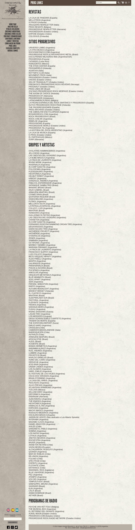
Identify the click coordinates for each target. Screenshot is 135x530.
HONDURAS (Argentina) (39, 213)
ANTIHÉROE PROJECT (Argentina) (44, 231)
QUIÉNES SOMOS (13, 50)
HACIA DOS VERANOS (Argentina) (44, 376)
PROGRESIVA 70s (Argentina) (42, 128)
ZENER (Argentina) (37, 238)
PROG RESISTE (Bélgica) (40, 27)
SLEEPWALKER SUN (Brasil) (41, 298)
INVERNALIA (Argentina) (39, 165)
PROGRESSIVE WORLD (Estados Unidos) (47, 126)
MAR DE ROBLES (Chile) (40, 454)
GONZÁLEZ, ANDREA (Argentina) (43, 181)
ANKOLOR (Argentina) (38, 273)
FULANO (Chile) (36, 459)
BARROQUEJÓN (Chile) (39, 332)
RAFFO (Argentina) (37, 286)
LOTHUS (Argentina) (37, 436)
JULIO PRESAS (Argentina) (40, 385)
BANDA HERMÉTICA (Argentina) (43, 346)
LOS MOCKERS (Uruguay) (40, 316)
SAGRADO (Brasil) (37, 486)
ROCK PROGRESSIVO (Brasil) (42, 117)
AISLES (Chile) (35, 427)
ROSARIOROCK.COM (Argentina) (43, 114)
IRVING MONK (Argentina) (40, 162)
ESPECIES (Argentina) (38, 408)
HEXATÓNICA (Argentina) (40, 174)
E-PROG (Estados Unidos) (40, 135)
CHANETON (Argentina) (39, 220)
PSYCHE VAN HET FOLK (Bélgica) (44, 507)
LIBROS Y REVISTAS (13, 41)
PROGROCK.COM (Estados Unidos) (44, 516)
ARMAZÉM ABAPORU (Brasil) (42, 192)
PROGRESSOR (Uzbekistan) (41, 98)
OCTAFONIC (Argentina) (39, 243)
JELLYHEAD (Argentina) (39, 153)
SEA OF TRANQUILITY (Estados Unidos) (46, 82)
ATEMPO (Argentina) (38, 477)
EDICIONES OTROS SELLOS (13, 33)
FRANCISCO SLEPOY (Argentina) (43, 252)
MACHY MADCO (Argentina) (41, 410)
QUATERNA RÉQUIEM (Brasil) (42, 197)
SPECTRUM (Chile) (37, 461)
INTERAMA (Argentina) (38, 420)
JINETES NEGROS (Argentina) (42, 438)
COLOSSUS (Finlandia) (39, 36)
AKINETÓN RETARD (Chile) (41, 445)
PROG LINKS (12, 45)
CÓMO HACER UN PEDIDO (12, 43)
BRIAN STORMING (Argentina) (42, 378)
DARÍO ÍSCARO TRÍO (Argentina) (43, 229)
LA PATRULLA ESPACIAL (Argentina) (45, 206)
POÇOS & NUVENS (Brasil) (40, 268)
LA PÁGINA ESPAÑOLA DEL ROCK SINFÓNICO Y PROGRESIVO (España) (61, 103)
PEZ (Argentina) (35, 475)
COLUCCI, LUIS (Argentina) (41, 208)
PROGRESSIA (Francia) (39, 59)
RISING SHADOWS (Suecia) (41, 312)
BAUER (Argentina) (37, 443)
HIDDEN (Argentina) (37, 305)
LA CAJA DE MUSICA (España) (42, 133)
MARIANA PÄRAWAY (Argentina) (43, 247)
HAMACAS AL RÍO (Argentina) (42, 406)
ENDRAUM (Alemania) (38, 397)
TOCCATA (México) (37, 390)
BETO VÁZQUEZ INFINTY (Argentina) (45, 257)
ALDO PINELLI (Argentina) (40, 259)
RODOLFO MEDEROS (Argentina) (43, 413)
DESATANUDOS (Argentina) (41, 227)
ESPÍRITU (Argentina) (38, 463)
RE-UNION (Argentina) (38, 456)
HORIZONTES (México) (39, 64)
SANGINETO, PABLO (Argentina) (43, 429)
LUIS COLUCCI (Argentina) (40, 254)
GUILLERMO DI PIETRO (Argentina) (44, 215)
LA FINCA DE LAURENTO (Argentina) (45, 160)
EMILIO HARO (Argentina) (40, 325)
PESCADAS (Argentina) (39, 383)
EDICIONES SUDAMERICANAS (13, 36)
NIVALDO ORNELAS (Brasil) (41, 358)
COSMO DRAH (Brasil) (38, 195)
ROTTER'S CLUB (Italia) (39, 73)
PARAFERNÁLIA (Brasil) (39, 266)
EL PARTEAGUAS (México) (40, 137)
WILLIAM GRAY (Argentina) (40, 392)
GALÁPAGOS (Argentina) (39, 263)
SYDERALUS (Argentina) (39, 236)
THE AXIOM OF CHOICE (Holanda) (44, 94)
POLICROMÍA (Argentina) (40, 169)
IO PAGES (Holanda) (38, 22)
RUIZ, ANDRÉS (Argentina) (40, 351)
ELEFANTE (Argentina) (38, 303)
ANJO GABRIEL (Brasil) (39, 190)
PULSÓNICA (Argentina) (39, 270)
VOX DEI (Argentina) (37, 479)
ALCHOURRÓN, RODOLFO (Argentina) (46, 449)
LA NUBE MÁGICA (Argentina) (42, 158)
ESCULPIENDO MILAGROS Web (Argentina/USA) (50, 57)
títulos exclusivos (12, 29)
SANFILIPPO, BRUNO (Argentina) (43, 484)
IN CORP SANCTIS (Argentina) (42, 167)
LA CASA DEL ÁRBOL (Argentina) (43, 381)
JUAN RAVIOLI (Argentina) (40, 399)
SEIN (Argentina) (36, 282)
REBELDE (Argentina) (38, 121)
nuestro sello (13, 26)
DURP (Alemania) (36, 139)
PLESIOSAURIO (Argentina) (41, 172)
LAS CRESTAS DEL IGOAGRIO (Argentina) (47, 156)
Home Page (12, 24)
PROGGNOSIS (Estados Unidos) (43, 77)
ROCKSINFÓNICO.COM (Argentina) (44, 52)
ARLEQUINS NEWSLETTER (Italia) (44, 25)
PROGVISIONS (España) (39, 123)
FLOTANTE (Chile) (37, 466)
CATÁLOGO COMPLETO (12, 48)
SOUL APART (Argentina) (39, 280)
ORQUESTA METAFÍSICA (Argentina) (45, 275)
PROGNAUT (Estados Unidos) (42, 87)
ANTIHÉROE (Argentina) (39, 234)
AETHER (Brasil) (36, 495)
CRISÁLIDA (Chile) (37, 328)
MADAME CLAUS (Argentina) (41, 422)
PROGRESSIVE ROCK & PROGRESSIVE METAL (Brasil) (53, 55)
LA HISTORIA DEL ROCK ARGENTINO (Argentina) (50, 130)
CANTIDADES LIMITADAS (12, 38)
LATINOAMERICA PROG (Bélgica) (43, 100)
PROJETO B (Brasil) (37, 355)
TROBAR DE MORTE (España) (42, 321)
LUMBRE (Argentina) (38, 353)
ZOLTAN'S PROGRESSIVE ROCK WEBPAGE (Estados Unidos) (56, 91)
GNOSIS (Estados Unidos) (40, 80)
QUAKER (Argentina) (38, 452)
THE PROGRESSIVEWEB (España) (44, 107)
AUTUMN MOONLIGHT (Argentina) (44, 289)
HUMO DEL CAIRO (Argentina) (42, 360)
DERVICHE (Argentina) (39, 362)
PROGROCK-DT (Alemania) (41, 96)
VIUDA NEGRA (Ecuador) (40, 447)
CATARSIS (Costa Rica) (39, 61)
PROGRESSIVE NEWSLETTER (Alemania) (47, 29)
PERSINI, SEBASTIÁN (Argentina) (43, 284)
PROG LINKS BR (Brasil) (39, 89)
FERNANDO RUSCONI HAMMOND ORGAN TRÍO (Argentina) (55, 224)
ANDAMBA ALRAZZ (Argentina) (42, 348)
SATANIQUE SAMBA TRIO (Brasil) (43, 185)
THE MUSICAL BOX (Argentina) (42, 509)
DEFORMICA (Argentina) (39, 394)
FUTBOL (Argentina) (37, 201)
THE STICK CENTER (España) (42, 66)
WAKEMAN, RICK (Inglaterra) (41, 470)
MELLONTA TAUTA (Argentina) (42, 204)
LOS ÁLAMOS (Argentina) (40, 369)
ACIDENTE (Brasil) (37, 344)
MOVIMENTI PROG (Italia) (40, 75)
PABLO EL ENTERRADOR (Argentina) (45, 183)
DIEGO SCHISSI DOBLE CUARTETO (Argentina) (50, 319)
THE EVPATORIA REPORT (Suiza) (44, 323)
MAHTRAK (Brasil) (37, 211)
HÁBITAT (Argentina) (37, 179)
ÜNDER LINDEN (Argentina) (41, 367)
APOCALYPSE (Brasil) (38, 339)
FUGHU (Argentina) (37, 309)
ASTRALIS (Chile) (36, 335)
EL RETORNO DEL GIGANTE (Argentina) (46, 511)
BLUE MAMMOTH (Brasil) (40, 277)
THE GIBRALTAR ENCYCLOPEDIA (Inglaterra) (49, 112)
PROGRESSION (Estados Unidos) (43, 32)
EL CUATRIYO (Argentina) (40, 293)
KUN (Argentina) (36, 489)
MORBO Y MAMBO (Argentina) (42, 245)
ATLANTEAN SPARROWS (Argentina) (45, 387)
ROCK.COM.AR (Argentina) (40, 119)
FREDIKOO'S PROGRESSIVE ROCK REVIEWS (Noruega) (54, 84)
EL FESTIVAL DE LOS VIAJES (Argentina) (47, 374)
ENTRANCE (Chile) (37, 468)
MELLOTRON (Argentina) (40, 20)
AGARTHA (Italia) (36, 71)
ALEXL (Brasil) (35, 342)
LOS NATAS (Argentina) (39, 433)
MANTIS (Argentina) (37, 261)
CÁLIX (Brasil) (35, 491)
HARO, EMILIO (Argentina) (40, 371)
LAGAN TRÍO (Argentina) (39, 314)
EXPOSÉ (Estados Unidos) (40, 34)
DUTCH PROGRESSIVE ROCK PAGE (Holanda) (49, 105)
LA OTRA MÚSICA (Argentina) (41, 50)
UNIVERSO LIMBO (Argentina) (42, 48)
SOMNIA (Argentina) (37, 431)
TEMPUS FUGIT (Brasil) (39, 482)
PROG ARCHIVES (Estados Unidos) (44, 110)
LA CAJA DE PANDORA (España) (43, 18)
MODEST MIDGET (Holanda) (41, 291)
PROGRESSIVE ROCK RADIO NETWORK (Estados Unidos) (55, 518)
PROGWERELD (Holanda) (40, 68)
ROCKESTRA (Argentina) (39, 440)
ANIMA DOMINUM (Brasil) (40, 493)
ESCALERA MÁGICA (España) (42, 415)
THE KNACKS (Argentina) (40, 401)
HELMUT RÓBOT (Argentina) (41, 176)
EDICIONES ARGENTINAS (12, 31)
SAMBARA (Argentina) (38, 241)
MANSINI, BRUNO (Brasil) (40, 188)
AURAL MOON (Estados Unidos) (43, 514)
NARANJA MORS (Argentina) (41, 307)
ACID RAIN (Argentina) (38, 365)
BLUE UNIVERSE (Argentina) (41, 472)
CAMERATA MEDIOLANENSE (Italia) (44, 330)
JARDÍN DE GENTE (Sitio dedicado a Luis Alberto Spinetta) (54, 417)
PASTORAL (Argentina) (39, 300)
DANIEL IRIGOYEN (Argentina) (42, 424)
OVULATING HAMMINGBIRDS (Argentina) (47, 151)
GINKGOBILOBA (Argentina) (41, 199)
